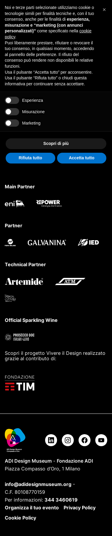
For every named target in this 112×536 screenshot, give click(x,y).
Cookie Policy (20, 518)
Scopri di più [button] (56, 143)
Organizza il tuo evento (32, 508)
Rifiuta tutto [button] (30, 157)
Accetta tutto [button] (81, 157)
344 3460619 (61, 500)
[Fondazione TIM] (56, 383)
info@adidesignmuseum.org (38, 484)
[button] (104, 9)
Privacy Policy (80, 508)
